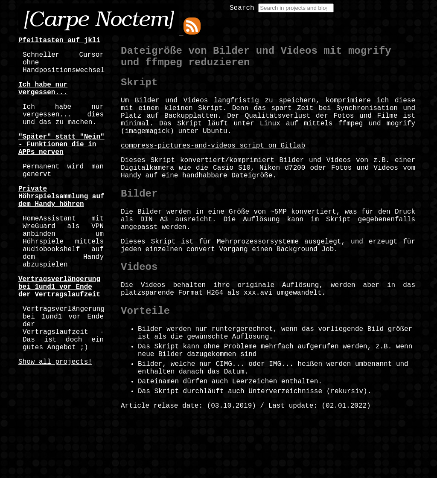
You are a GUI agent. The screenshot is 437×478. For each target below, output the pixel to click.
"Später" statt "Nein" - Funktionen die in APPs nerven (61, 162)
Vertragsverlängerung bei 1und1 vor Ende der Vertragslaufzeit (59, 330)
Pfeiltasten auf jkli (59, 41)
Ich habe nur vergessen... (42, 97)
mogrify (401, 137)
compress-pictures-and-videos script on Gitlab (213, 163)
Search (242, 8)
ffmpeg (353, 137)
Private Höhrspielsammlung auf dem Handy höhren (61, 223)
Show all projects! (55, 419)
